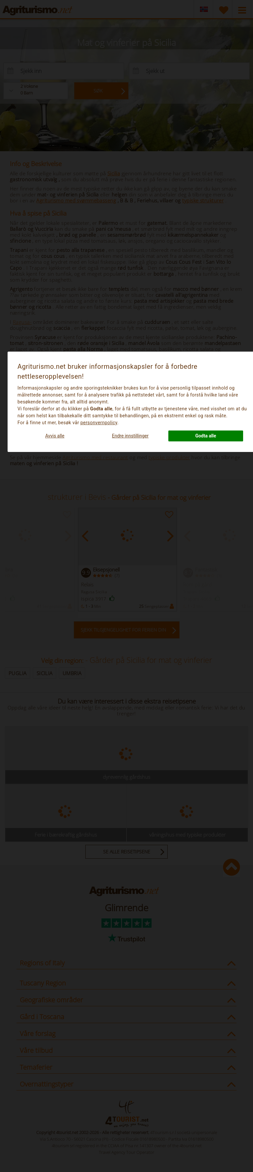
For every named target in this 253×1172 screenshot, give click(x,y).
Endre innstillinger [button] (130, 435)
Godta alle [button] (205, 435)
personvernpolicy (98, 422)
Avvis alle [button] (54, 435)
